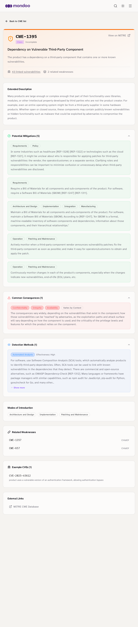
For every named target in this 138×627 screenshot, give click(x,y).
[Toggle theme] (123, 6)
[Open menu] (130, 6)
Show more (18, 387)
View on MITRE (119, 35)
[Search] (115, 6)
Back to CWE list (15, 21)
